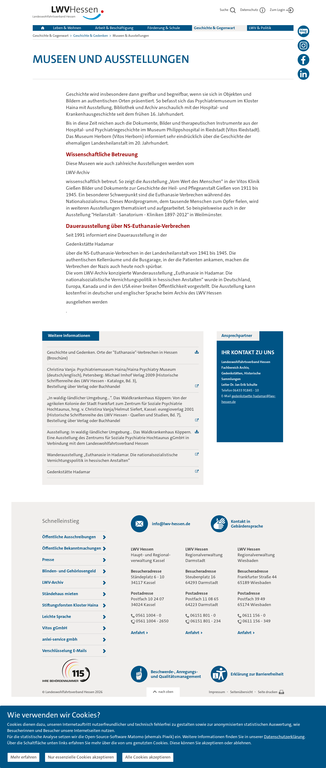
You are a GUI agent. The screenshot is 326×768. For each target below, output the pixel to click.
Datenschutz (252, 10)
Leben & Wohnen (67, 27)
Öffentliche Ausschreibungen (74, 537)
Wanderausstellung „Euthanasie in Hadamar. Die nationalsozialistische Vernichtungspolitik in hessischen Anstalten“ (112, 457)
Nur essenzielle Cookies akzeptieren (81, 757)
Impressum (217, 692)
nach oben (165, 692)
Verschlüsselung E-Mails (74, 650)
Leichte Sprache (74, 616)
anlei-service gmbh (74, 639)
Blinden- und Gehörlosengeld (74, 571)
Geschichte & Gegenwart (214, 27)
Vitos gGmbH (74, 628)
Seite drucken (267, 692)
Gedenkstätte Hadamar (68, 472)
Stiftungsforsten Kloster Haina (74, 605)
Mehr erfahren (23, 757)
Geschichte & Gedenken (90, 35)
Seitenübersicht (241, 692)
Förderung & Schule (163, 27)
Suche (228, 10)
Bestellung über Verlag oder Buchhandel (83, 386)
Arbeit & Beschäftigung (114, 27)
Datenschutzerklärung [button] (284, 737)
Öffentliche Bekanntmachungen (74, 548)
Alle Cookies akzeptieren (147, 757)
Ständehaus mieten (74, 594)
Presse (74, 559)
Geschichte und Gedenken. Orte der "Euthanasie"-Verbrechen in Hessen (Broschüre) (112, 355)
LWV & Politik (260, 27)
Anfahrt (139, 632)
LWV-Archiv (74, 582)
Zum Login (282, 10)
